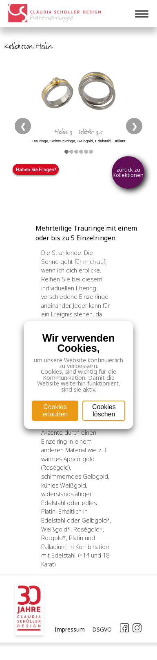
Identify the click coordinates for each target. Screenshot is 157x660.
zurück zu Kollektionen (128, 172)
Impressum (70, 629)
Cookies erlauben (55, 410)
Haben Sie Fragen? (36, 169)
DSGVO (102, 629)
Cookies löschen (104, 410)
